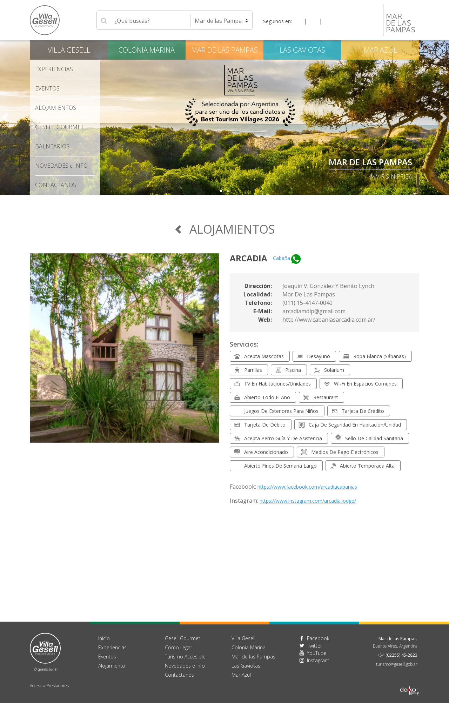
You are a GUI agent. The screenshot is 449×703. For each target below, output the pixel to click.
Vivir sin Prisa (391, 176)
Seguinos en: (277, 21)
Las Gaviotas (302, 50)
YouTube (317, 653)
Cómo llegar (178, 647)
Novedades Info (61, 165)
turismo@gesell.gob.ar (396, 664)
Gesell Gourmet (59, 127)
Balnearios (52, 146)
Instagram (318, 660)
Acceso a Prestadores (49, 686)
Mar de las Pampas (370, 162)
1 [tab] (220, 191)
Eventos (47, 88)
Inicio (104, 638)
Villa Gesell (69, 50)
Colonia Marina (147, 50)
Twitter (314, 645)
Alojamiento (111, 665)
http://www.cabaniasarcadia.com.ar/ (328, 319)
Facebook (318, 638)
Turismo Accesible (185, 656)
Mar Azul (380, 50)
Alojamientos (55, 108)
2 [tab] (228, 191)
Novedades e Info (185, 665)
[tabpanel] (224, 117)
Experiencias (54, 69)
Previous (5, 117)
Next (443, 117)
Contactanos (179, 674)
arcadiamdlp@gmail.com (314, 311)
